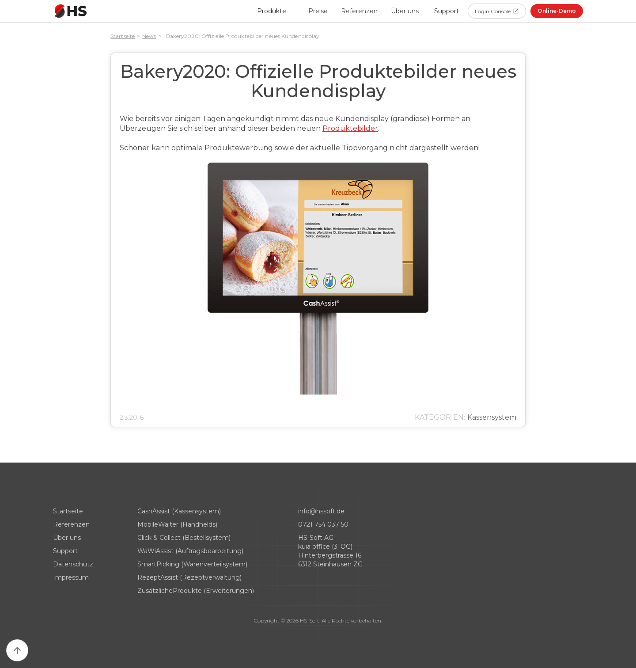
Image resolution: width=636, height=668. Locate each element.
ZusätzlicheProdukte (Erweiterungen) (195, 591)
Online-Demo (557, 11)
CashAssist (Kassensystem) (179, 511)
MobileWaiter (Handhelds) (177, 524)
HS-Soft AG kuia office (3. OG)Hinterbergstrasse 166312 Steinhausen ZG (330, 551)
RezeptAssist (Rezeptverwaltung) (189, 577)
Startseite (122, 36)
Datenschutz (73, 564)
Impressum (71, 577)
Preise (318, 11)
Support (65, 551)
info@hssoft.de (321, 511)
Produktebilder (350, 128)
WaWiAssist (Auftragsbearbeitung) (190, 551)
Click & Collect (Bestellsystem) (184, 538)
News (149, 36)
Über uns (405, 11)
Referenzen (359, 11)
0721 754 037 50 (323, 524)
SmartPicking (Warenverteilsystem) (192, 564)
